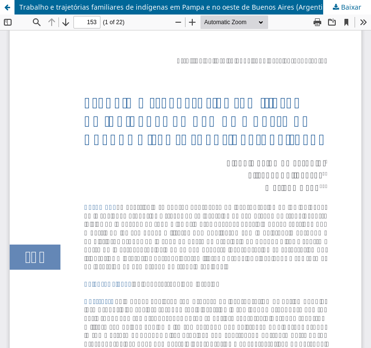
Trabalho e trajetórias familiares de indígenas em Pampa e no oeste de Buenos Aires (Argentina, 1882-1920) (195, 7)
